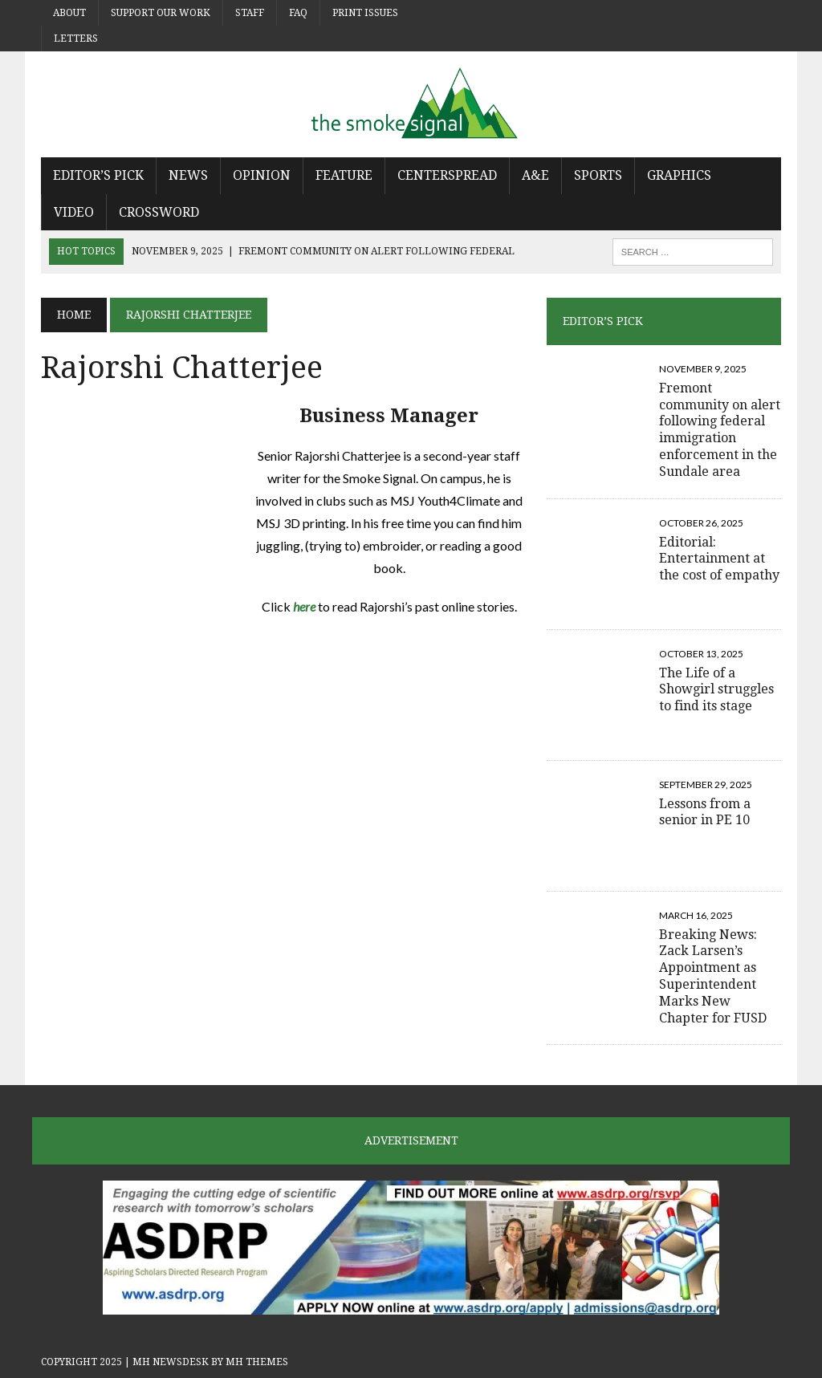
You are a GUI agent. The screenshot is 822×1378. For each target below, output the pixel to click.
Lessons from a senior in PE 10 (705, 812)
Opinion (262, 175)
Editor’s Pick (98, 175)
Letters (76, 38)
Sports (598, 175)
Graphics (679, 175)
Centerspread (447, 175)
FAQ (298, 12)
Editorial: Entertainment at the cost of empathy (719, 559)
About (69, 12)
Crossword (159, 212)
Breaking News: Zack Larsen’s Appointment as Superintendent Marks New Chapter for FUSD (713, 976)
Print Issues (365, 12)
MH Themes (257, 1362)
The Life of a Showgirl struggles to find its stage (716, 689)
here (304, 606)
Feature (343, 175)
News (188, 175)
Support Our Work (160, 12)
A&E (535, 175)
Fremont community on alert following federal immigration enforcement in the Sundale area (719, 429)
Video (74, 212)
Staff (249, 12)
